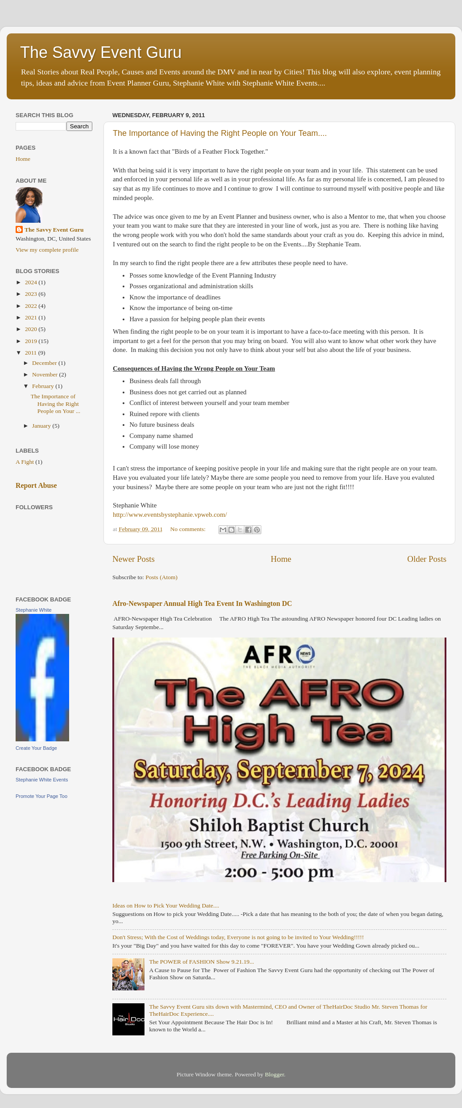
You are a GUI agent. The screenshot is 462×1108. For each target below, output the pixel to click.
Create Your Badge (36, 748)
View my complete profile (47, 249)
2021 (31, 317)
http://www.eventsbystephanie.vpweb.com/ (170, 514)
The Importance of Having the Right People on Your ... (55, 403)
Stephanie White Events (42, 779)
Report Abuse (36, 485)
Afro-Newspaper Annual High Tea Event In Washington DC (202, 603)
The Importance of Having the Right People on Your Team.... (220, 133)
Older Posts (426, 559)
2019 (31, 341)
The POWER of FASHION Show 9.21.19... (201, 961)
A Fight (25, 461)
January (42, 425)
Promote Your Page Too (41, 796)
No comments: (188, 529)
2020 (31, 329)
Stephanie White (34, 610)
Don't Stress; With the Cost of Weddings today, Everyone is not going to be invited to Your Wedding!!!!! (238, 937)
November (45, 374)
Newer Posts (133, 559)
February (43, 386)
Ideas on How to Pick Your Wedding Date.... (165, 905)
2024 (31, 282)
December (45, 363)
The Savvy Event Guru (101, 52)
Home (281, 559)
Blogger (274, 1074)
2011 (31, 352)
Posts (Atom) (161, 577)
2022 (31, 306)
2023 (31, 293)
